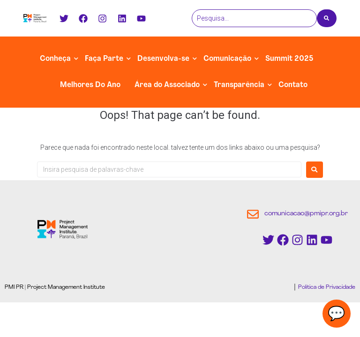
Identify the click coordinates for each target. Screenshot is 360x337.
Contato (293, 85)
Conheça (55, 59)
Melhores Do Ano (90, 85)
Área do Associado (167, 85)
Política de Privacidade (326, 287)
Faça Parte (104, 59)
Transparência (239, 85)
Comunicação (227, 59)
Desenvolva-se (163, 59)
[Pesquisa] (254, 18)
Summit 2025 (289, 59)
